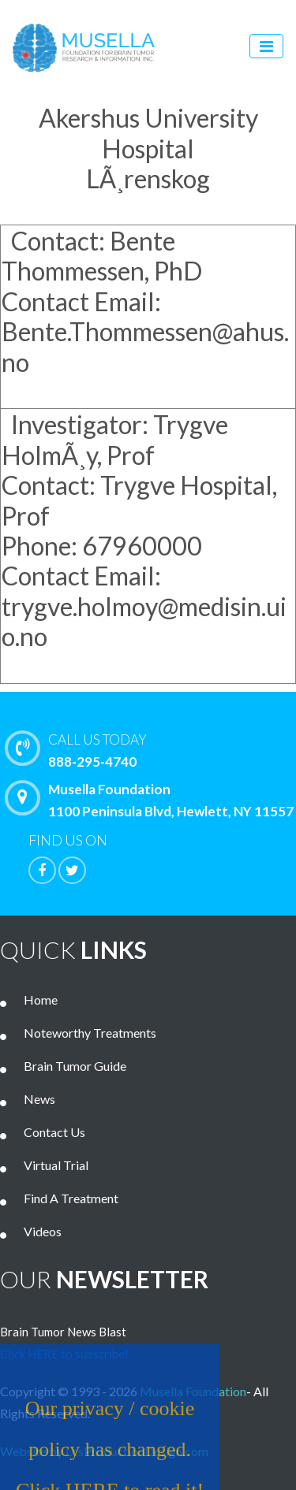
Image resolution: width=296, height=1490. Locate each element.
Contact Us (54, 1131)
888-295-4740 (154, 749)
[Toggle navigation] (266, 46)
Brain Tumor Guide (75, 1065)
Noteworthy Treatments (90, 1032)
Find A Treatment (71, 1198)
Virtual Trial (56, 1164)
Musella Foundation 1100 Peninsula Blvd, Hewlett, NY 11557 (153, 799)
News (39, 1098)
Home (41, 999)
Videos (43, 1231)
